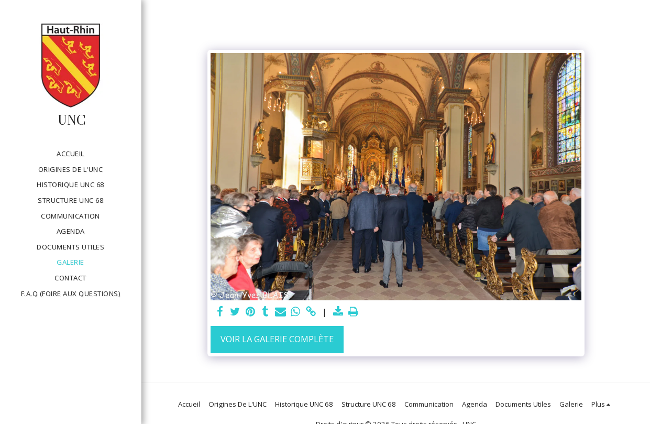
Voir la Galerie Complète (277, 339)
